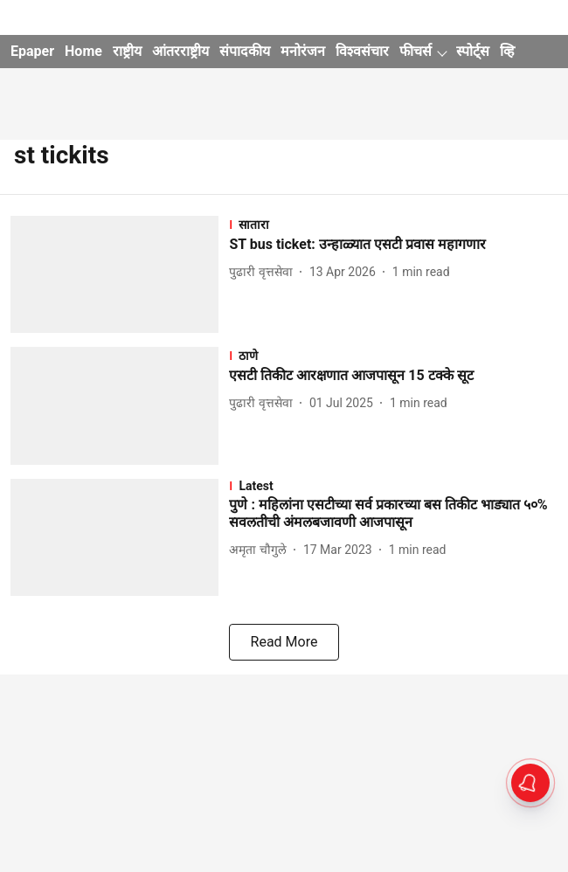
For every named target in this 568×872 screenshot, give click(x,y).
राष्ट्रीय (127, 51)
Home (83, 51)
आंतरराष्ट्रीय (180, 51)
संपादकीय (244, 51)
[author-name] (264, 272)
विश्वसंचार (362, 51)
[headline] (393, 245)
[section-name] (393, 224)
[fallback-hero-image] (119, 274)
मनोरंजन (303, 51)
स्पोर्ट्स (472, 51)
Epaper (32, 51)
